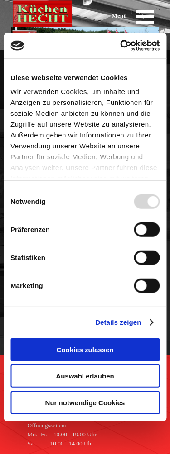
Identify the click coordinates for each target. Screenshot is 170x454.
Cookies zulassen (85, 349)
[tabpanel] (67, 434)
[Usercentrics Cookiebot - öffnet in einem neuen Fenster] (121, 46)
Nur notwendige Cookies (85, 402)
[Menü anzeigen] (145, 16)
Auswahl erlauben (85, 376)
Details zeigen (118, 322)
